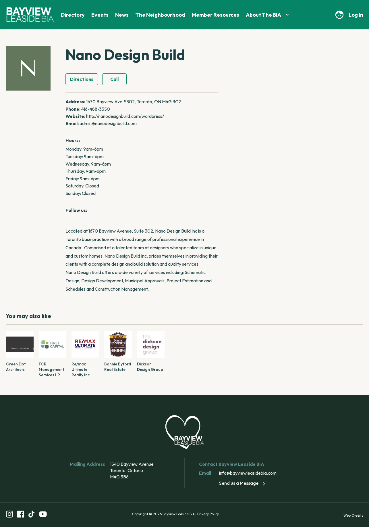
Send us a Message (243, 483)
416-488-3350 (95, 109)
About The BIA (268, 15)
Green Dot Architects (16, 366)
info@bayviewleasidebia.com (248, 473)
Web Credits (353, 515)
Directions (81, 79)
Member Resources (215, 15)
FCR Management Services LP (51, 369)
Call (114, 79)
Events (100, 15)
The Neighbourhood (160, 15)
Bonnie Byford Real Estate (117, 366)
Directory (73, 15)
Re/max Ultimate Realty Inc (81, 369)
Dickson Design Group (150, 366)
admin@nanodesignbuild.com (108, 123)
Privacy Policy (208, 514)
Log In (356, 15)
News (122, 15)
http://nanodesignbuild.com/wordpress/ (125, 116)
